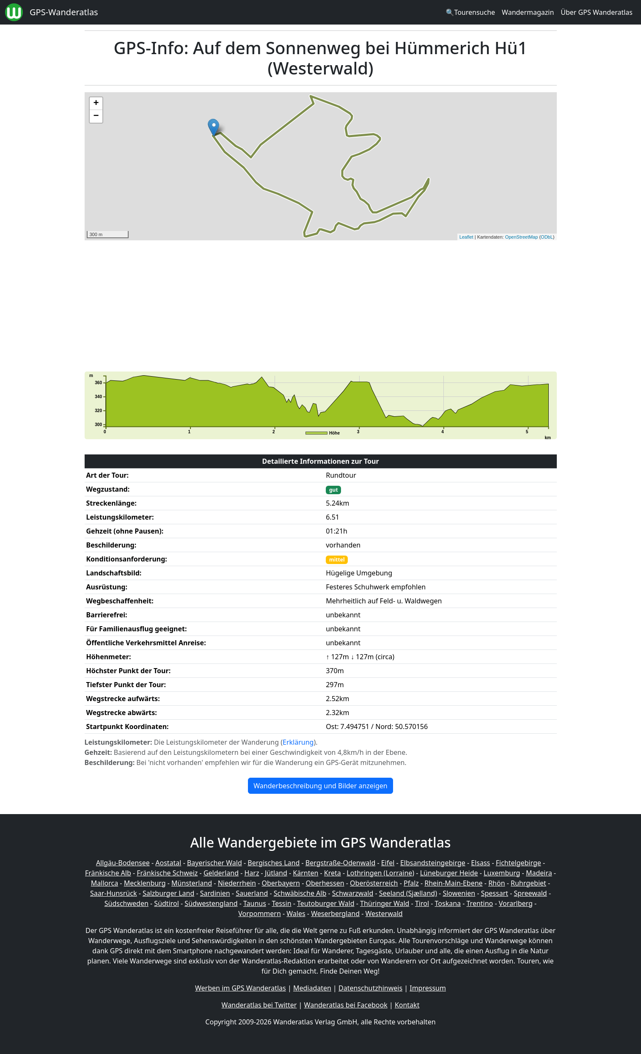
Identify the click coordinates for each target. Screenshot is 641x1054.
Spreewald (530, 893)
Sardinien (215, 893)
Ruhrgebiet (528, 883)
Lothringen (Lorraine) (380, 873)
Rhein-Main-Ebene (453, 883)
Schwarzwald (353, 893)
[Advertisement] (321, 306)
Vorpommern (259, 913)
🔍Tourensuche (470, 12)
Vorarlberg (516, 903)
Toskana (448, 903)
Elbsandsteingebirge (432, 862)
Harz (251, 873)
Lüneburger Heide (449, 873)
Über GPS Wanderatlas (597, 12)
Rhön (496, 883)
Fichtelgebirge (518, 862)
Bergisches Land (274, 862)
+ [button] (96, 103)
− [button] (96, 116)
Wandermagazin (528, 12)
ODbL (547, 236)
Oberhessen (324, 883)
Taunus (254, 903)
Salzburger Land (168, 893)
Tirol (422, 903)
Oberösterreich (374, 883)
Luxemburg (502, 873)
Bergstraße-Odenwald (340, 862)
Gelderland (221, 873)
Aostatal (168, 862)
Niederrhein (237, 883)
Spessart (494, 893)
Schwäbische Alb (300, 893)
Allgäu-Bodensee (123, 862)
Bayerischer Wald (214, 862)
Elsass (480, 862)
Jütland (276, 873)
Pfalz (411, 883)
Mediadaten (312, 988)
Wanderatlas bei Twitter (259, 1005)
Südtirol (166, 903)
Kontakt (407, 1005)
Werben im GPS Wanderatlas (240, 988)
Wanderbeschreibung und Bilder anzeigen (320, 785)
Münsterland (191, 883)
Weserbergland (335, 913)
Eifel (388, 862)
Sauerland (252, 893)
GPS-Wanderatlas (64, 12)
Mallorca (104, 883)
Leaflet (466, 236)
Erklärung (298, 742)
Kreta (332, 873)
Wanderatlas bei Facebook (346, 1005)
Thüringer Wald (384, 903)
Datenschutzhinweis (370, 988)
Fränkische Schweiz (167, 873)
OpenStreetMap (521, 236)
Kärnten (305, 873)
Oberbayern (281, 883)
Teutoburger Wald (325, 903)
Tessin (281, 903)
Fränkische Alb (108, 873)
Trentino (480, 903)
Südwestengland (210, 903)
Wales (295, 913)
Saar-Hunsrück (113, 893)
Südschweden (127, 903)
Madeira (539, 873)
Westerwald (384, 913)
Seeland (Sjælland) (408, 893)
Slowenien (459, 893)
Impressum (428, 988)
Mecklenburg (145, 883)
